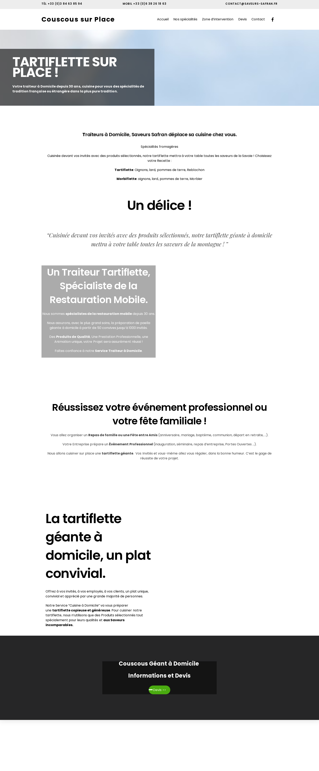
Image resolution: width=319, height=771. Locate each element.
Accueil (163, 19)
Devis (242, 19)
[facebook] (273, 19)
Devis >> (159, 690)
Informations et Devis (159, 676)
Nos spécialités (185, 19)
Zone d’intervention (217, 19)
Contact (258, 19)
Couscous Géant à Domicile (159, 664)
